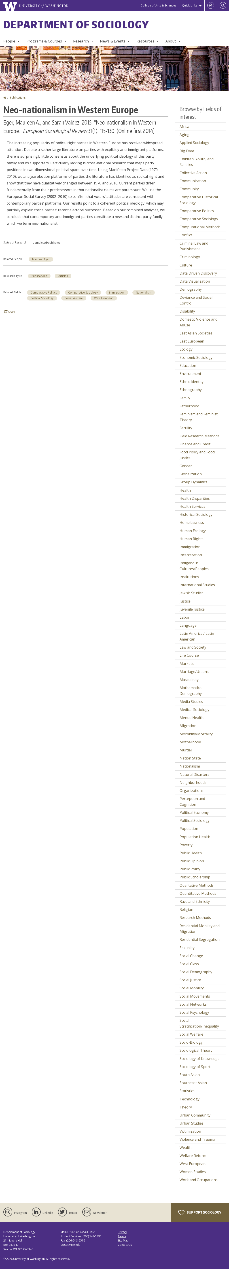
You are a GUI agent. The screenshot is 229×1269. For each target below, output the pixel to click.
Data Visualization (195, 281)
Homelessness (192, 522)
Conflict (186, 235)
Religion (186, 909)
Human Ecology (193, 530)
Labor (185, 617)
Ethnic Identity (192, 381)
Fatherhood (189, 406)
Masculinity (189, 679)
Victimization (190, 1131)
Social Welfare (74, 298)
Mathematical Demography (191, 690)
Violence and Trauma (197, 1139)
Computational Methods (200, 226)
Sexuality (187, 947)
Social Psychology (194, 1012)
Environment (190, 373)
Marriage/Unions (194, 671)
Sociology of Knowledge (200, 1058)
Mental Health (192, 717)
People (9, 41)
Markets (187, 663)
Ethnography (191, 389)
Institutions (189, 576)
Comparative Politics (44, 292)
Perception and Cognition (192, 801)
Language (188, 625)
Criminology (190, 256)
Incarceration (191, 554)
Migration (188, 725)
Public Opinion (192, 861)
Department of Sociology (76, 24)
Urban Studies (192, 1123)
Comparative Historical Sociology (199, 200)
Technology (189, 1099)
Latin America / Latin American (197, 636)
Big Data (187, 150)
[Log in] (211, 5)
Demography (191, 289)
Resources (145, 41)
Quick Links (189, 5)
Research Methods (195, 917)
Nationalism (143, 292)
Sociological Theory (196, 1050)
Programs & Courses (44, 41)
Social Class (189, 963)
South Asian (190, 1074)
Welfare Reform (193, 1155)
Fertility (186, 427)
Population (189, 828)
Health (185, 490)
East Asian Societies (196, 333)
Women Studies (193, 1171)
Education (188, 365)
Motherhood (190, 742)
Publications (17, 97)
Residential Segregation (200, 939)
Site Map (123, 1240)
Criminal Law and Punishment (194, 246)
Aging (184, 134)
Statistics (187, 1090)
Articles (63, 276)
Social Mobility (192, 988)
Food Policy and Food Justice (197, 455)
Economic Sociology (196, 357)
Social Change (191, 955)
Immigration (117, 292)
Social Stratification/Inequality (199, 1023)
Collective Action (193, 172)
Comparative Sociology (83, 292)
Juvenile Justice (192, 609)
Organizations (192, 790)
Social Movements (195, 996)
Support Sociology (199, 1213)
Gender (186, 465)
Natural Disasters (194, 774)
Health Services (192, 506)
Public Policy (190, 869)
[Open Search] (223, 5)
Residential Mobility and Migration (200, 928)
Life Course (189, 655)
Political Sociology (42, 298)
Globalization (191, 474)
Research (81, 41)
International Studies (197, 584)
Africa (184, 126)
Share (9, 312)
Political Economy (194, 812)
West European (103, 298)
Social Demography (196, 971)
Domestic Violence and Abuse (198, 322)
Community (189, 188)
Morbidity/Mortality (196, 734)
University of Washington (29, 1259)
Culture (186, 265)
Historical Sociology (196, 514)
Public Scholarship (195, 877)
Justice (185, 601)
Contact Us (125, 1245)
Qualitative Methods (197, 885)
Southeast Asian (193, 1082)
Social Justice (190, 979)
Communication (193, 180)
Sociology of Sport (195, 1066)
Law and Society (193, 647)
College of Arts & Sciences (158, 5)
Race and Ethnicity (195, 901)
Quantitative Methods (198, 893)
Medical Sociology (194, 709)
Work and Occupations (199, 1179)
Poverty (186, 844)
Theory (186, 1107)
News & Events (112, 41)
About (170, 41)
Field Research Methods (199, 436)
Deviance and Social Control (196, 300)
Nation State (190, 758)
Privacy (122, 1232)
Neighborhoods (193, 782)
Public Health (191, 852)
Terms (122, 1236)
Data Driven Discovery (198, 273)
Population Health (195, 836)
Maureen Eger (41, 259)
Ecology (186, 349)
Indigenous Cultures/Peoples (194, 565)
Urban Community (195, 1115)
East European (192, 341)
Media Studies (191, 701)
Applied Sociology (194, 142)
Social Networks (193, 1004)
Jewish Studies (192, 592)
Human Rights (192, 538)
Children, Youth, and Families (197, 162)
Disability (187, 311)
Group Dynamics (193, 482)
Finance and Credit (195, 444)
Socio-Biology (191, 1042)
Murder (186, 750)
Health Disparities (195, 498)
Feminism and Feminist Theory (199, 417)
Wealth (185, 1147)
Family (185, 398)
